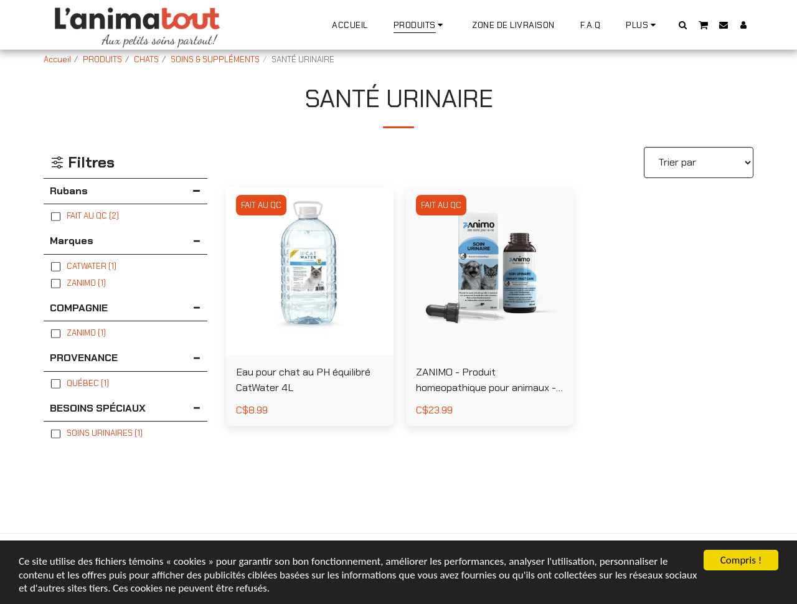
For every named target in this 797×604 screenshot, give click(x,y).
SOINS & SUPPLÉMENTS (215, 59)
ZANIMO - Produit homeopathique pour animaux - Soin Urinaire (486, 381)
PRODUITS (102, 59)
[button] (683, 24)
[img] (310, 271)
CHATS (146, 59)
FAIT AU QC (261, 205)
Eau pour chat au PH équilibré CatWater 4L (303, 380)
